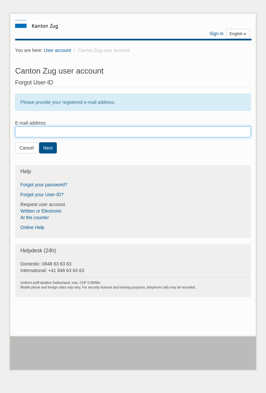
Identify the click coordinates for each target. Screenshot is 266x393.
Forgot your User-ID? (41, 194)
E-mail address (30, 123)
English (238, 34)
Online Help (32, 227)
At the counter (34, 217)
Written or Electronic (41, 211)
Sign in (217, 33)
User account (57, 50)
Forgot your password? (43, 184)
